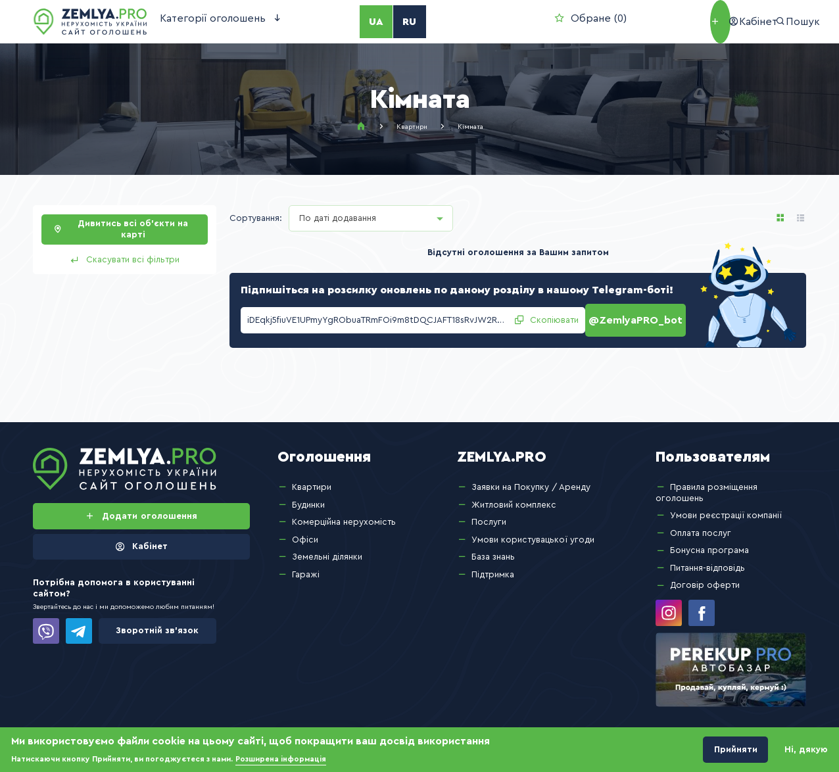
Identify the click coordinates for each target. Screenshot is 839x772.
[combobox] (371, 218)
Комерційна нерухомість (344, 515)
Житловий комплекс (513, 497)
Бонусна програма (709, 543)
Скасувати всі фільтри (133, 259)
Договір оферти (705, 578)
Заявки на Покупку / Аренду (530, 480)
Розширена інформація (280, 759)
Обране (476, 21)
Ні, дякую (806, 749)
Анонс (780, 218)
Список (801, 218)
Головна (361, 126)
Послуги (488, 515)
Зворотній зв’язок (157, 624)
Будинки (308, 497)
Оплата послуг (700, 526)
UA (346, 21)
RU (373, 21)
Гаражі (306, 568)
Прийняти (735, 749)
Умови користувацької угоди (532, 533)
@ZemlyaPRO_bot (640, 317)
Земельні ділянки (327, 550)
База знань (493, 550)
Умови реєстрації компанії (726, 509)
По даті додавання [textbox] (337, 218)
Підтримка (492, 568)
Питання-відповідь (707, 561)
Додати (634, 22)
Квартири (411, 126)
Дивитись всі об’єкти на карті (133, 229)
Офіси (305, 533)
